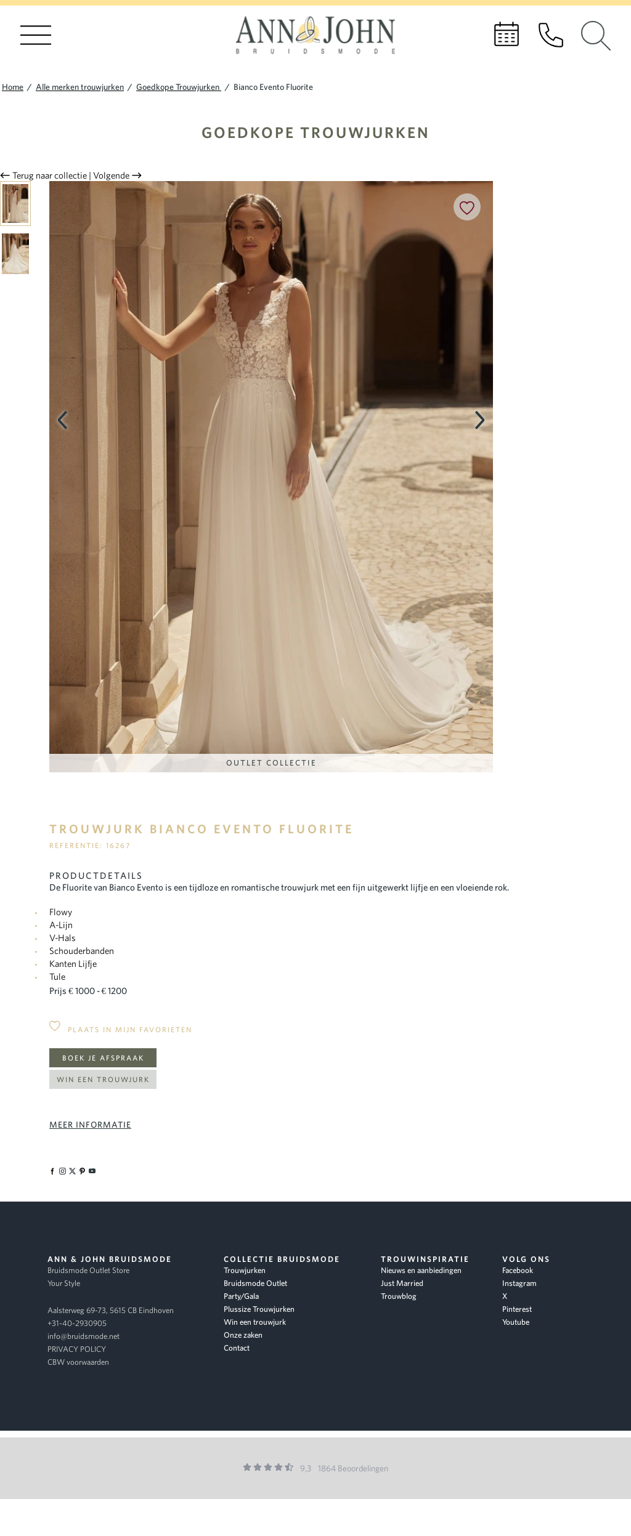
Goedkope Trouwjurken (316, 132)
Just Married (402, 1283)
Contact (237, 1347)
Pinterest (517, 1309)
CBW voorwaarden (78, 1362)
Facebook (517, 1270)
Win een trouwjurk (103, 1079)
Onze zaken (243, 1335)
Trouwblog (399, 1296)
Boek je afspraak (103, 1058)
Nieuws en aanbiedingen (421, 1270)
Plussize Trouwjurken (259, 1309)
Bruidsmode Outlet (255, 1283)
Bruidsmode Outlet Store (88, 1270)
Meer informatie (90, 1125)
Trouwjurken (245, 1270)
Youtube (515, 1322)
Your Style (63, 1283)
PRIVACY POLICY (76, 1349)
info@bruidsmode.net (83, 1336)
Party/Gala (241, 1296)
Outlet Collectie (271, 762)
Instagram (519, 1283)
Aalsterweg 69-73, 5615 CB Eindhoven (110, 1310)
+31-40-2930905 (77, 1323)
